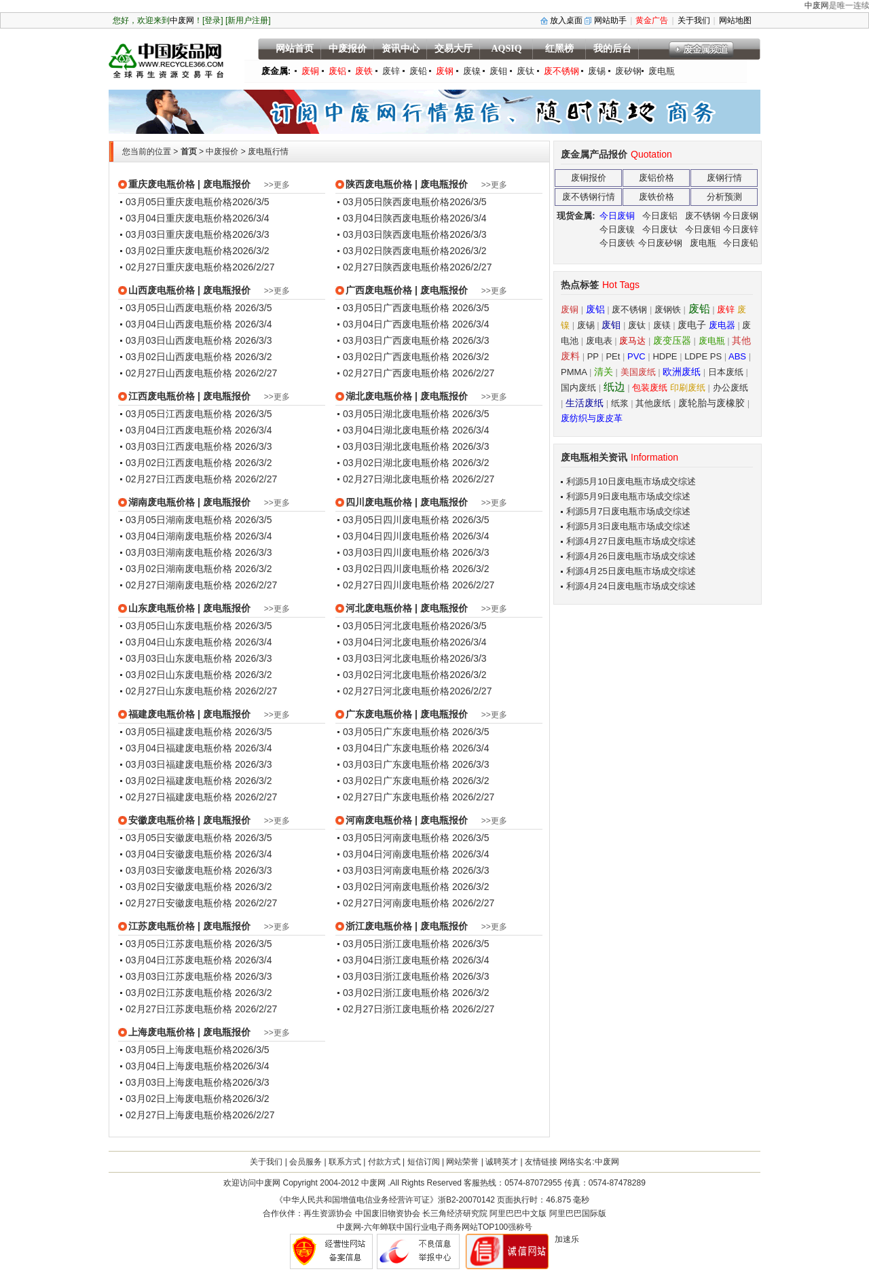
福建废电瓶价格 (161, 714)
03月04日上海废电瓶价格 (179, 1066)
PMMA (574, 372)
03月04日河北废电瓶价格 (396, 642)
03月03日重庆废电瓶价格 (179, 234)
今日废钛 (660, 229)
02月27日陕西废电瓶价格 (396, 267)
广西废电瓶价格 (379, 290)
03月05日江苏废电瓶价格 (180, 943)
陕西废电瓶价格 (379, 184)
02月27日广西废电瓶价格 (397, 373)
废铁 (364, 71)
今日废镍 (617, 229)
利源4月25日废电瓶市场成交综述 (631, 571)
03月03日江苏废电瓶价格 (180, 976)
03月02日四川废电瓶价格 (397, 568)
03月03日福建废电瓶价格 (180, 764)
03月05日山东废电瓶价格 (180, 625)
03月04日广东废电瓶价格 (397, 748)
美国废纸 (638, 372)
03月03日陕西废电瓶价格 (396, 234)
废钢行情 (724, 178)
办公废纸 (730, 388)
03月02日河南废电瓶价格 (397, 886)
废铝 (337, 71)
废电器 (722, 325)
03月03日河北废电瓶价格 (396, 658)
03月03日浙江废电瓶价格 (397, 976)
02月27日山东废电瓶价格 (180, 691)
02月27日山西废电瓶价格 (180, 373)
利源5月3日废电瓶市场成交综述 (628, 526)
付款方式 (384, 1162)
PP (593, 356)
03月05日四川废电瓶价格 (397, 519)
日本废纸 (725, 372)
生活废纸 (585, 402)
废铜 (310, 71)
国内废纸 (578, 388)
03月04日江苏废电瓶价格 (180, 960)
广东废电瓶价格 (379, 714)
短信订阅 (423, 1162)
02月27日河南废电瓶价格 (397, 902)
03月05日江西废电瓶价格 (180, 413)
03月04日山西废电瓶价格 (180, 324)
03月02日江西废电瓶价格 (180, 462)
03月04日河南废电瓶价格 (397, 854)
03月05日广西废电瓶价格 (397, 307)
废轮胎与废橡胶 (712, 402)
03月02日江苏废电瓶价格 (180, 992)
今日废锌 (740, 229)
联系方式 (345, 1162)
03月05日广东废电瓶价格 (397, 731)
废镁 (662, 325)
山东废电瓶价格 (161, 608)
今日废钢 (740, 216)
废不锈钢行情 (588, 197)
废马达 (632, 341)
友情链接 (541, 1162)
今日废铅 (740, 243)
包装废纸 (649, 388)
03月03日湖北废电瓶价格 (397, 446)
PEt (613, 356)
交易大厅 (453, 48)
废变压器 (672, 340)
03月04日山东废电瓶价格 (180, 642)
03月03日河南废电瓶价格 (397, 870)
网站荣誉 (462, 1162)
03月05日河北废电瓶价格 (396, 625)
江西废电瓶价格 (161, 396)
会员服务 (305, 1162)
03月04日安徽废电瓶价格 (180, 854)
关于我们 (266, 1162)
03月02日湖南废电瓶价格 (180, 568)
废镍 (472, 71)
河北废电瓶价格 (379, 608)
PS (716, 356)
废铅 (418, 71)
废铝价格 (656, 178)
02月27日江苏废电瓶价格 (180, 1008)
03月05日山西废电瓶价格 (180, 307)
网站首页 (295, 48)
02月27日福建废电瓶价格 (180, 797)
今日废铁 (617, 243)
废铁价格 (656, 197)
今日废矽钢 (660, 243)
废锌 (391, 71)
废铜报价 (588, 178)
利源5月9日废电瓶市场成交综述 (628, 496)
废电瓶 (661, 71)
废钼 (498, 71)
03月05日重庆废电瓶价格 (179, 201)
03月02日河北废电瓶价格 (396, 674)
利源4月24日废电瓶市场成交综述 (631, 586)
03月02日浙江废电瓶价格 (397, 992)
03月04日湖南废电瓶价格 (180, 536)
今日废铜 (617, 216)
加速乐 (567, 1239)
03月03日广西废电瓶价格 (397, 340)
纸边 (614, 387)
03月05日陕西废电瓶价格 (396, 201)
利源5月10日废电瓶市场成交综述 (631, 481)
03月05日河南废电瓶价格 (397, 837)
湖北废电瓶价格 (379, 396)
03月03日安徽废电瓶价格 (180, 870)
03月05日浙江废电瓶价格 (397, 943)
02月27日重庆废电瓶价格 (179, 267)
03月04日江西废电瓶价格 (180, 430)
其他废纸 (653, 403)
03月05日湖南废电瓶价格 (180, 519)
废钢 (445, 71)
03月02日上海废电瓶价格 (179, 1098)
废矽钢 (628, 71)
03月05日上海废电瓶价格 (179, 1049)
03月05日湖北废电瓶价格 (397, 413)
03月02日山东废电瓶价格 (180, 674)
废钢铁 (667, 309)
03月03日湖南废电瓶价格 (180, 552)
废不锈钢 (561, 71)
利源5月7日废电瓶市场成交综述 (628, 511)
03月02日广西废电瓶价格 (397, 356)
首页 (189, 151)
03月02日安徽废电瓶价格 (180, 886)
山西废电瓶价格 (161, 290)
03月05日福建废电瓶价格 (180, 731)
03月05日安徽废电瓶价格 (180, 837)
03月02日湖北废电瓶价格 (397, 462)
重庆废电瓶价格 (161, 184)
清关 (603, 371)
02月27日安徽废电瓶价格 (180, 902)
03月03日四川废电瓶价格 (397, 552)
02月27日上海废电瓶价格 (179, 1114)
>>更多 (277, 185)
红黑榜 (559, 48)
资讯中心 (401, 48)
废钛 (525, 71)
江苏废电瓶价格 (161, 926)
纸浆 (620, 403)
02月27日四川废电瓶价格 (397, 585)
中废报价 (348, 48)
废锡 (597, 71)
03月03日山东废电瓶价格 (180, 658)
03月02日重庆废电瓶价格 (179, 250)
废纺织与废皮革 (592, 418)
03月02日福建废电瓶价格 (180, 780)
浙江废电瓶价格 (379, 926)
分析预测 (724, 197)
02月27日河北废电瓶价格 (396, 691)
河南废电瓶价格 (379, 820)
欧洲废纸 (682, 371)
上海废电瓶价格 (161, 1032)
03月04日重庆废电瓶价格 (179, 218)
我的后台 (612, 48)
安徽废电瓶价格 (161, 820)
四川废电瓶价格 (379, 502)
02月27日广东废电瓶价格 (397, 797)
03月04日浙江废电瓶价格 (397, 960)
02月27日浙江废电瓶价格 (397, 1008)
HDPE (664, 356)
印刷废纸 (687, 388)
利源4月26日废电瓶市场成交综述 (631, 556)
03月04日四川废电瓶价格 (397, 536)
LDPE (695, 356)
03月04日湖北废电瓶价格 (397, 430)
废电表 (599, 341)
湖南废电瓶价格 (161, 502)
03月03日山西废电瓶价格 (180, 340)
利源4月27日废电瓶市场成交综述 (631, 541)
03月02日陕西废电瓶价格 (396, 250)
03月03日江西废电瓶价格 (180, 446)
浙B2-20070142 (466, 1200)
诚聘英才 (501, 1162)
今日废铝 (660, 216)
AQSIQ (506, 48)
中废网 (836, 5)
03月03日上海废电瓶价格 (179, 1082)
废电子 (692, 324)
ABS (737, 356)
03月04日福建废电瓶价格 (180, 748)
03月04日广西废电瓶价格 (397, 324)
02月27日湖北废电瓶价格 (397, 479)
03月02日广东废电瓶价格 (397, 780)
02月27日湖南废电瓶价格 (180, 585)
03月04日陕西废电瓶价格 (396, 218)
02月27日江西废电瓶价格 (180, 479)
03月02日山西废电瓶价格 (180, 356)
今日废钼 (702, 229)
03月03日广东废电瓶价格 (397, 764)
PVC (636, 356)
